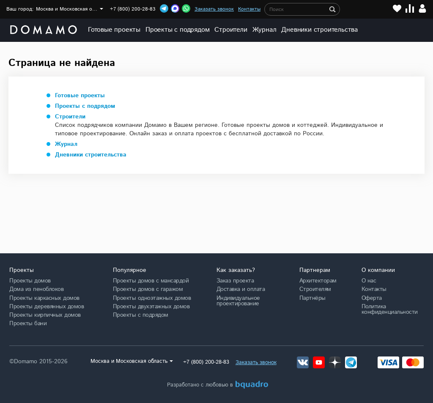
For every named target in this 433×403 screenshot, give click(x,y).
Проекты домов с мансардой (151, 281)
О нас (369, 281)
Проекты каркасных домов (44, 298)
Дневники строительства (319, 30)
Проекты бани (28, 323)
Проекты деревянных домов (46, 306)
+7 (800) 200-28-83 (133, 9)
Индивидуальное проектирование (238, 301)
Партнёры (312, 298)
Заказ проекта (235, 281)
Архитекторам (318, 281)
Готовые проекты (114, 30)
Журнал (264, 30)
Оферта (372, 298)
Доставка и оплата (240, 289)
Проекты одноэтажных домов (152, 298)
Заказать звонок (214, 9)
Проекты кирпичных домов (45, 315)
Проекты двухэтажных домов (151, 306)
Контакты (249, 9)
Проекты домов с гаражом (148, 289)
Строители (230, 30)
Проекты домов (30, 281)
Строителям (315, 289)
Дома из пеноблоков (36, 289)
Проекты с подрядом (177, 30)
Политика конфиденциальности (390, 309)
